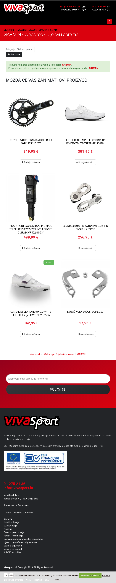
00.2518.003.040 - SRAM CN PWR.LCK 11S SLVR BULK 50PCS (85, 227)
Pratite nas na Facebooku (16, 505)
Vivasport (9, 30)
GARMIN (54, 30)
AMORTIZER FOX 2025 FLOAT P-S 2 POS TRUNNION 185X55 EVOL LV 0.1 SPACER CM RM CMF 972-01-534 (30, 229)
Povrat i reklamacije (13, 535)
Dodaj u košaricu (31, 162)
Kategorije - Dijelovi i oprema (19, 49)
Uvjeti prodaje (10, 525)
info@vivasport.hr (18, 488)
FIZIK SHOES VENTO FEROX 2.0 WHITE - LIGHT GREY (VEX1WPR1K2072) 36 (31, 313)
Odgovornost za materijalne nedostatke (23, 539)
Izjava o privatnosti (13, 549)
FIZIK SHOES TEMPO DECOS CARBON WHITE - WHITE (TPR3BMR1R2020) (85, 141)
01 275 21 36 (14, 484)
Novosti (18, 512)
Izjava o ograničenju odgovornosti (20, 542)
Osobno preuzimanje (14, 532)
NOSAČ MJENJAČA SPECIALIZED (85, 311)
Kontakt (29, 512)
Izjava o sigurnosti (13, 545)
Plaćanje (8, 529)
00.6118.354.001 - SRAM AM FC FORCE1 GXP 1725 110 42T (31, 141)
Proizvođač (14, 54)
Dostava (8, 519)
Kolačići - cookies (12, 552)
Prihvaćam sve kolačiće (90, 576)
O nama (7, 512)
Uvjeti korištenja (11, 522)
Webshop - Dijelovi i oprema (32, 30)
